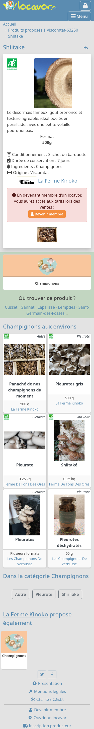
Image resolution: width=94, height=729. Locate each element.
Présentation (47, 683)
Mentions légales (47, 691)
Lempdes (66, 307)
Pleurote (44, 594)
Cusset (11, 307)
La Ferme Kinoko (25, 409)
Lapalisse (46, 307)
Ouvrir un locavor (47, 717)
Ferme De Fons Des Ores (25, 484)
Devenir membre (47, 214)
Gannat (27, 307)
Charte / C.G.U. (47, 699)
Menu (79, 16)
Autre (20, 594)
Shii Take (70, 594)
